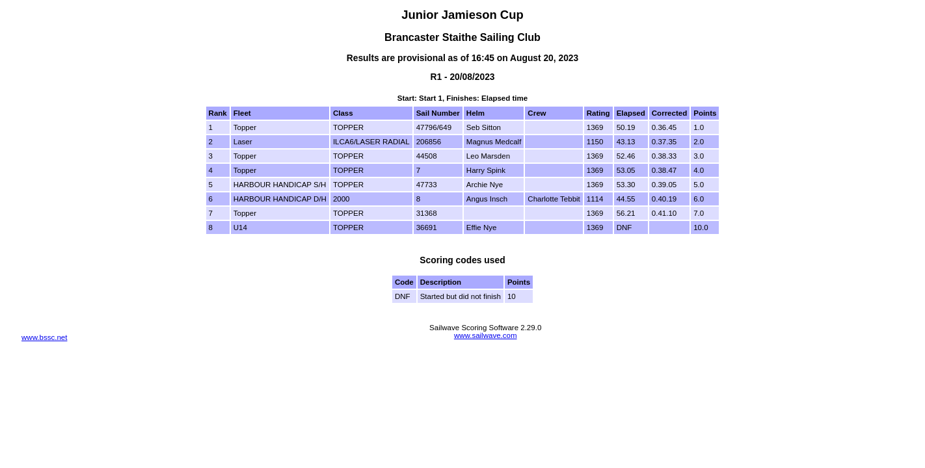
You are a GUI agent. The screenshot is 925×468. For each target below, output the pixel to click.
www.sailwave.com (485, 335)
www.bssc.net (44, 337)
